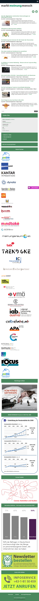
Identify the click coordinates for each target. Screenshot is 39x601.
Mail (33, 11)
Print (36, 11)
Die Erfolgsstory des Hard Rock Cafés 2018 (12, 100)
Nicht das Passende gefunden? (9, 144)
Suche (36, 111)
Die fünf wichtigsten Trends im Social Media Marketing (15, 87)
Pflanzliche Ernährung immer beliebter (11, 28)
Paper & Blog (5, 125)
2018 (4, 128)
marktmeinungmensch (16, 5)
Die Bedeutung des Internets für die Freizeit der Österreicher (17, 40)
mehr (16, 24)
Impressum (10, 594)
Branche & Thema (7, 134)
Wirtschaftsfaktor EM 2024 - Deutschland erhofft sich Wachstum (18, 75)
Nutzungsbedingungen (26, 594)
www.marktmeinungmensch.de (19, 597)
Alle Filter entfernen (6, 130)
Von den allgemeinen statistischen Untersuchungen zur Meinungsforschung (15, 16)
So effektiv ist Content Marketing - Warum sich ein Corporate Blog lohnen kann (18, 63)
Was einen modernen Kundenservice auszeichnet (14, 51)
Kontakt (17, 594)
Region (5, 139)
